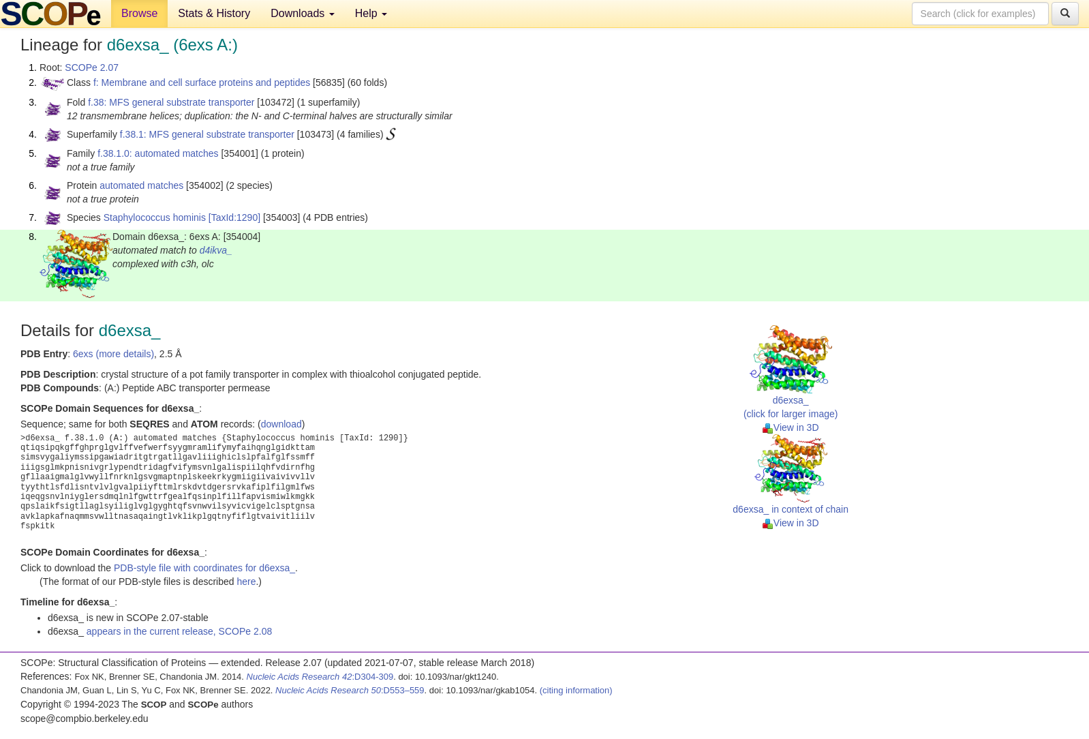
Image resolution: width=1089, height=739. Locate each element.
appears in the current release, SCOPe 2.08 (179, 631)
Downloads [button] (303, 13)
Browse (139, 13)
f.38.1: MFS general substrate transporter (207, 134)
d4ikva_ (216, 250)
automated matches (141, 185)
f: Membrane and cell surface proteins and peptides (201, 82)
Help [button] (371, 13)
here (246, 581)
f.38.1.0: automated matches (157, 153)
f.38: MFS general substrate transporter (171, 102)
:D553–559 (350, 690)
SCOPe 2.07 (92, 67)
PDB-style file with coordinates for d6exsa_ (204, 567)
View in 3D (791, 427)
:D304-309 (320, 677)
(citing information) (576, 690)
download (281, 424)
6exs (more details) (113, 353)
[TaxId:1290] (234, 217)
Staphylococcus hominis (155, 217)
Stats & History (214, 13)
